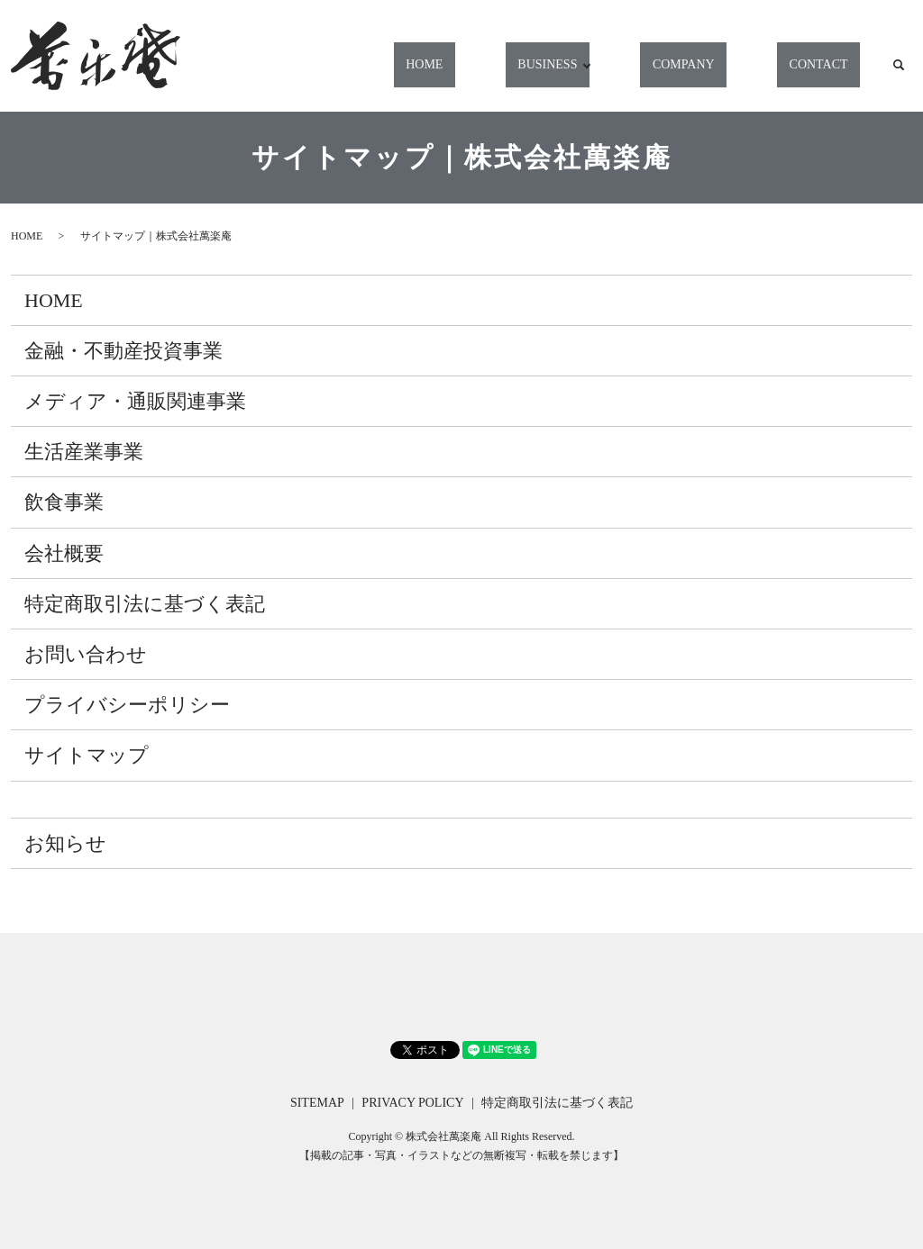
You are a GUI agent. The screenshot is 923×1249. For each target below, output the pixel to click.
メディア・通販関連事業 (135, 401)
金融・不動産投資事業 (123, 350)
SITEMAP (317, 1102)
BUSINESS (588, 73)
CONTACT (829, 73)
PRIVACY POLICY (412, 1102)
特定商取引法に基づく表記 (144, 604)
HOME (487, 73)
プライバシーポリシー (127, 704)
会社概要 (64, 553)
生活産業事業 (83, 451)
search (898, 73)
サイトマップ (86, 755)
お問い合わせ (85, 654)
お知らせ (65, 843)
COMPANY (714, 73)
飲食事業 (64, 502)
